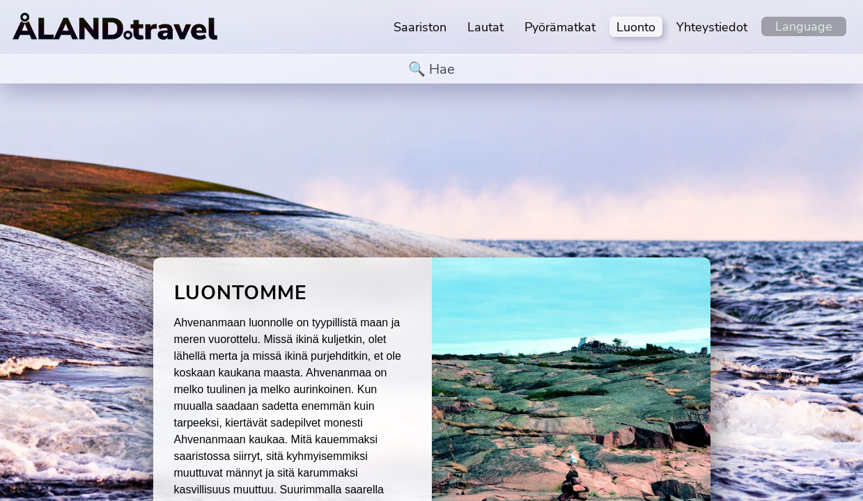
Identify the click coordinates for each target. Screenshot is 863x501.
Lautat (485, 27)
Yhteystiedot (711, 27)
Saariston (420, 27)
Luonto (635, 27)
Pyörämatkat (560, 27)
